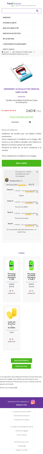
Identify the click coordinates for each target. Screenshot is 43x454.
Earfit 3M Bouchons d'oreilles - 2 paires (11, 325)
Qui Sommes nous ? (22, 442)
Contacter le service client (22, 412)
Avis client (21, 163)
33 (31, 284)
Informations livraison (22, 416)
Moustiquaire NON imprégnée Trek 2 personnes (31, 276)
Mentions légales (22, 431)
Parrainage (22, 446)
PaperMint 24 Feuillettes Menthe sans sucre (21, 90)
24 (31, 287)
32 (11, 284)
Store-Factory (22, 435)
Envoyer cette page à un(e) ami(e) (21, 117)
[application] (37, 448)
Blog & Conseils (22, 450)
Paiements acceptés (22, 420)
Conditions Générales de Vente (22, 427)
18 (11, 287)
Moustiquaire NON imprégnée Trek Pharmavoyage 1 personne (11, 276)
